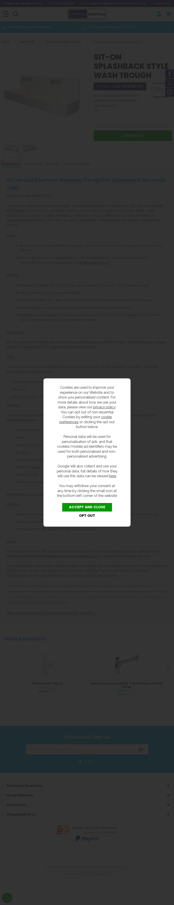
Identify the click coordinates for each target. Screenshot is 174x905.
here (112, 476)
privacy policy (104, 407)
